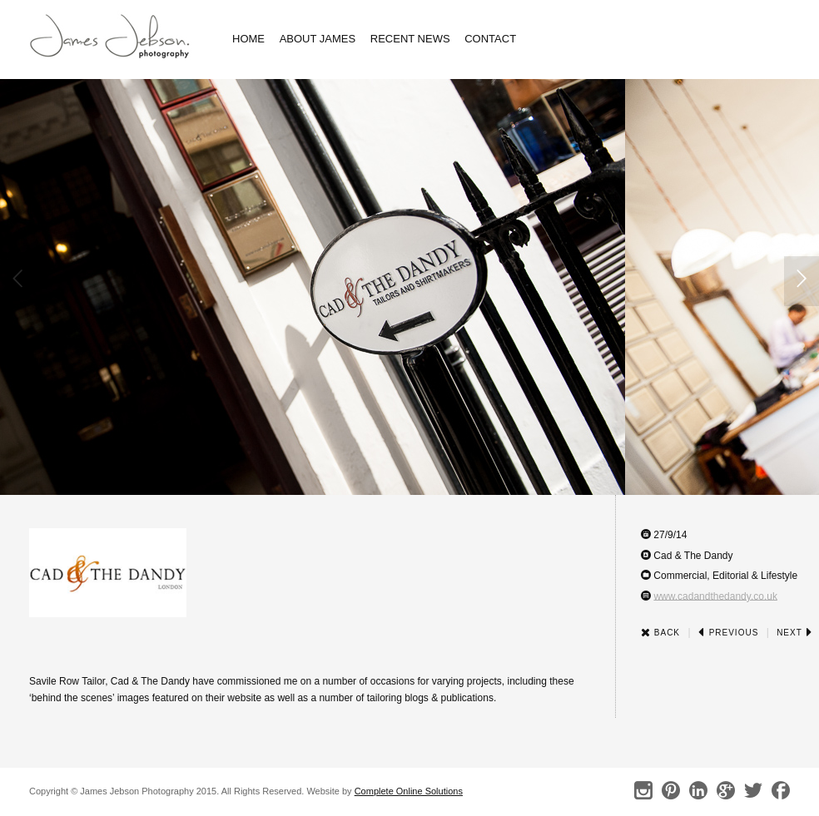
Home (248, 38)
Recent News (410, 38)
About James (318, 38)
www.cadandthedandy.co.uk (715, 595)
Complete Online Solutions (409, 791)
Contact (490, 38)
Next (794, 632)
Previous (728, 632)
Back (660, 632)
